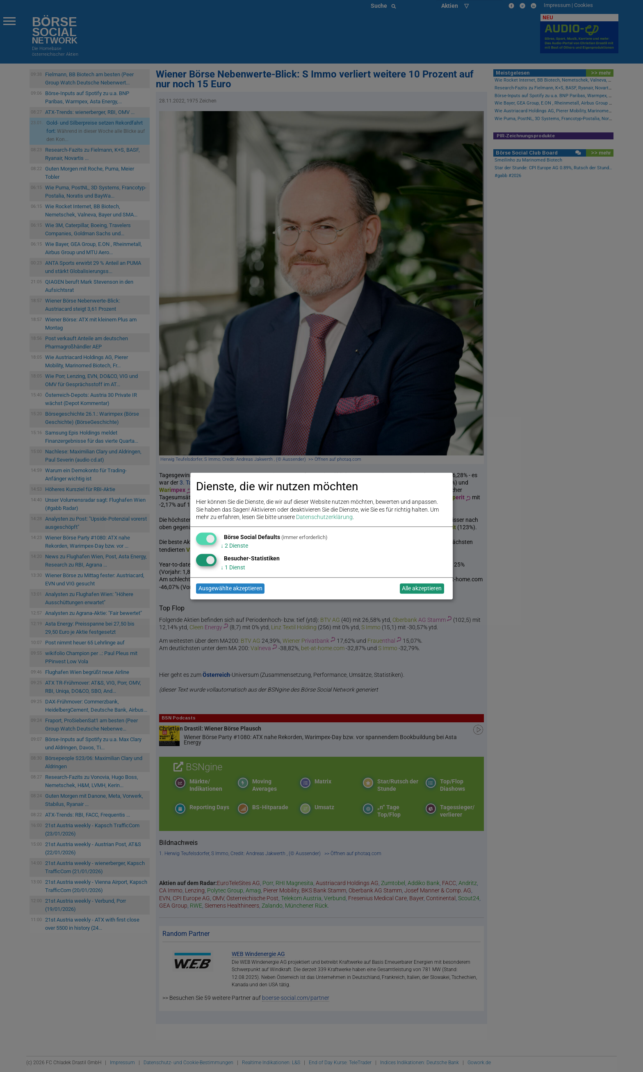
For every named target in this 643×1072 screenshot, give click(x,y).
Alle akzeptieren (422, 588)
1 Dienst (233, 567)
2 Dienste (234, 546)
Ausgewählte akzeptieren (230, 588)
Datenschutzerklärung (324, 517)
